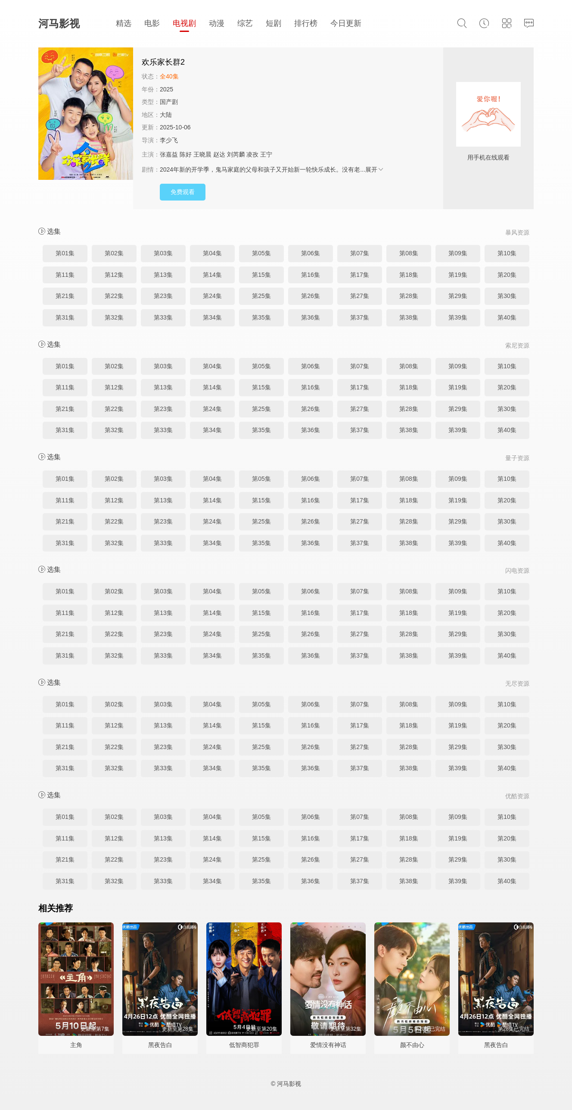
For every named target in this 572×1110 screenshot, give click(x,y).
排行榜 (305, 23)
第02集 (114, 253)
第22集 (114, 295)
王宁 (266, 154)
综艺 (245, 23)
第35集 (261, 317)
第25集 (261, 295)
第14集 (212, 274)
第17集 (359, 274)
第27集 (359, 295)
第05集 (261, 253)
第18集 (408, 274)
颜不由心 (412, 1044)
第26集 (310, 295)
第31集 (65, 317)
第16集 (310, 274)
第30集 (506, 295)
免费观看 (183, 191)
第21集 (65, 295)
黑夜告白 (160, 1044)
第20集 (506, 274)
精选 (123, 23)
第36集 (310, 317)
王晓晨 (202, 154)
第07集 (359, 253)
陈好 (186, 154)
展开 (374, 169)
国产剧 (169, 101)
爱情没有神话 (328, 1044)
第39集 (457, 317)
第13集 (163, 274)
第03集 (163, 253)
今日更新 (345, 23)
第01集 (65, 253)
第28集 (408, 295)
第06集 (310, 253)
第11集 (65, 274)
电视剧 (184, 23)
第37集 (359, 317)
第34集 (212, 317)
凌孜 (252, 154)
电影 (152, 23)
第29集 (457, 295)
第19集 (457, 274)
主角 (76, 1044)
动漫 (216, 23)
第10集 (506, 253)
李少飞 (169, 140)
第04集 (212, 253)
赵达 (219, 154)
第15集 (261, 274)
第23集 (163, 295)
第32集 (114, 317)
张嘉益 (169, 154)
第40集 (506, 317)
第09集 (457, 253)
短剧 (273, 23)
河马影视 (59, 23)
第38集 (408, 317)
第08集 (408, 253)
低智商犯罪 (244, 1044)
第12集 (114, 274)
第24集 (212, 295)
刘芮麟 (236, 154)
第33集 (163, 317)
